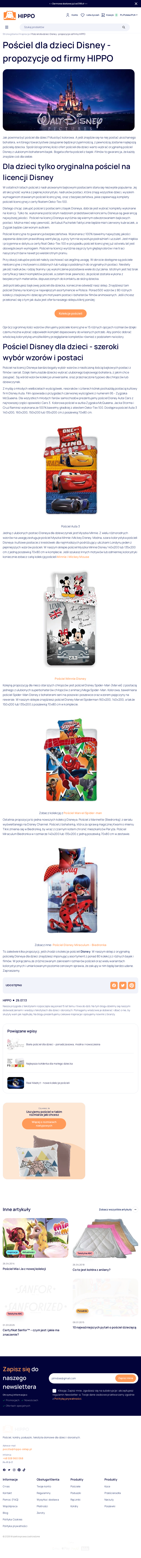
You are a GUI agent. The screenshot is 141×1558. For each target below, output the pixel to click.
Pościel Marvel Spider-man (83, 813)
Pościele (75, 1486)
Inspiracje (24, 34)
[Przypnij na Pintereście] (131, 985)
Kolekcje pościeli (70, 313)
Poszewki (109, 1506)
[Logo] (19, 15)
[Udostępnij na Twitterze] (122, 985)
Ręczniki (75, 1499)
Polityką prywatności (67, 1398)
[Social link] (4, 1470)
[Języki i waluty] (129, 15)
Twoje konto (44, 1486)
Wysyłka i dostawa (48, 1499)
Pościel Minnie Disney (70, 679)
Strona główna (10, 34)
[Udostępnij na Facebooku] (114, 985)
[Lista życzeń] (89, 15)
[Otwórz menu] (6, 27)
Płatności (42, 1506)
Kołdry (74, 1506)
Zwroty (41, 1513)
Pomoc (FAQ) (11, 1499)
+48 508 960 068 (13, 1458)
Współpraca (10, 1506)
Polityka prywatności (15, 1526)
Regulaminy (44, 1493)
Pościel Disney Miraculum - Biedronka (79, 945)
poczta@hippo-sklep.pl (17, 1449)
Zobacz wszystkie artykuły (115, 1209)
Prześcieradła (112, 1493)
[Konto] (71, 15)
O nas (6, 1486)
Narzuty (109, 1499)
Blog (5, 1513)
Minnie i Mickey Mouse (73, 557)
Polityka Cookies (12, 1519)
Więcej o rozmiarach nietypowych (44, 1123)
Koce (107, 1486)
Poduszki (75, 1493)
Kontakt (7, 1493)
